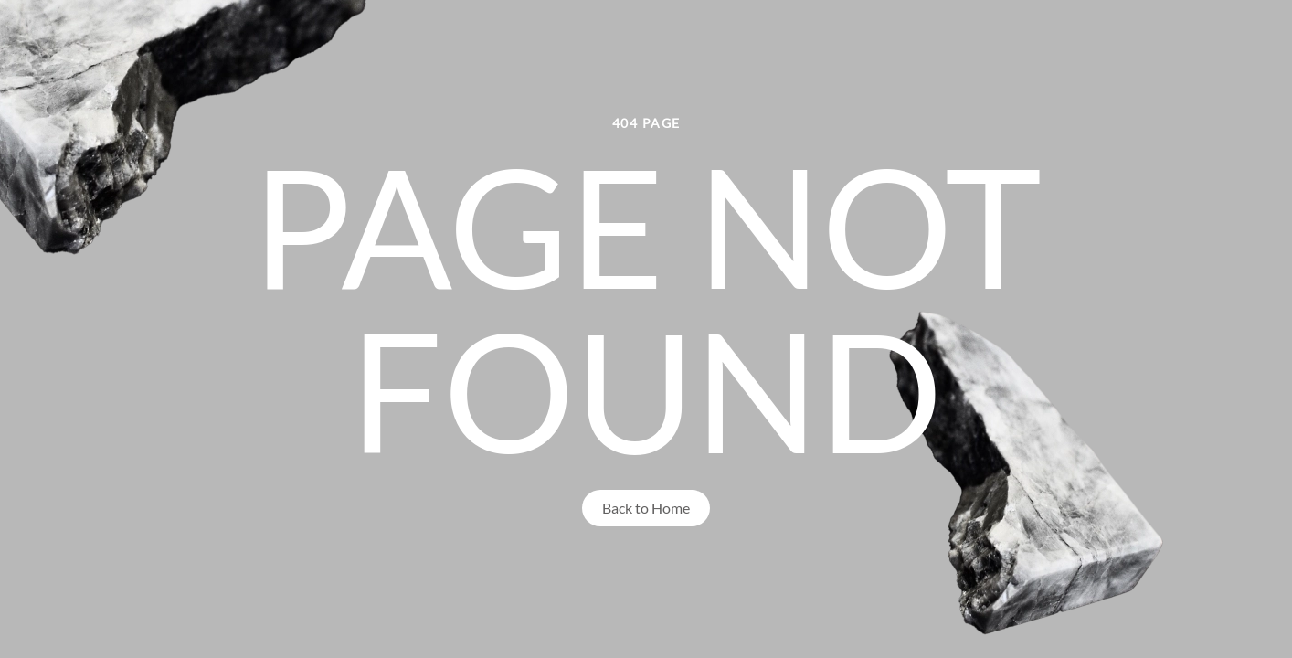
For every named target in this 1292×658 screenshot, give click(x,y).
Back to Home (646, 507)
